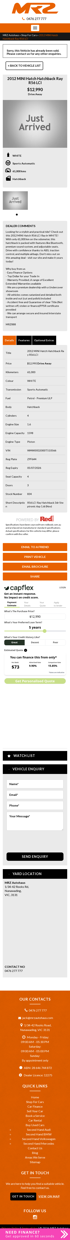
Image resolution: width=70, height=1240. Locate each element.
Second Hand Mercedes (39, 1143)
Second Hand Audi (39, 1129)
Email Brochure (35, 566)
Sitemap (35, 1162)
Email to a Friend (35, 547)
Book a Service (35, 1115)
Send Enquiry (35, 857)
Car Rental (35, 1120)
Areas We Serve (35, 1157)
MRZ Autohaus (11, 35)
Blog (35, 1152)
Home (35, 1097)
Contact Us (35, 1148)
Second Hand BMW (39, 1134)
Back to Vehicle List (24, 65)
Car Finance (35, 1106)
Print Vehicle (35, 556)
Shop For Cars (29, 35)
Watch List (24, 756)
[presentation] (35, 839)
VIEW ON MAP (49, 1196)
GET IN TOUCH (23, 1196)
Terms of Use (29, 1228)
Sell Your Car (35, 1111)
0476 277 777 (36, 19)
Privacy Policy (10, 1228)
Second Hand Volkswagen (38, 1139)
